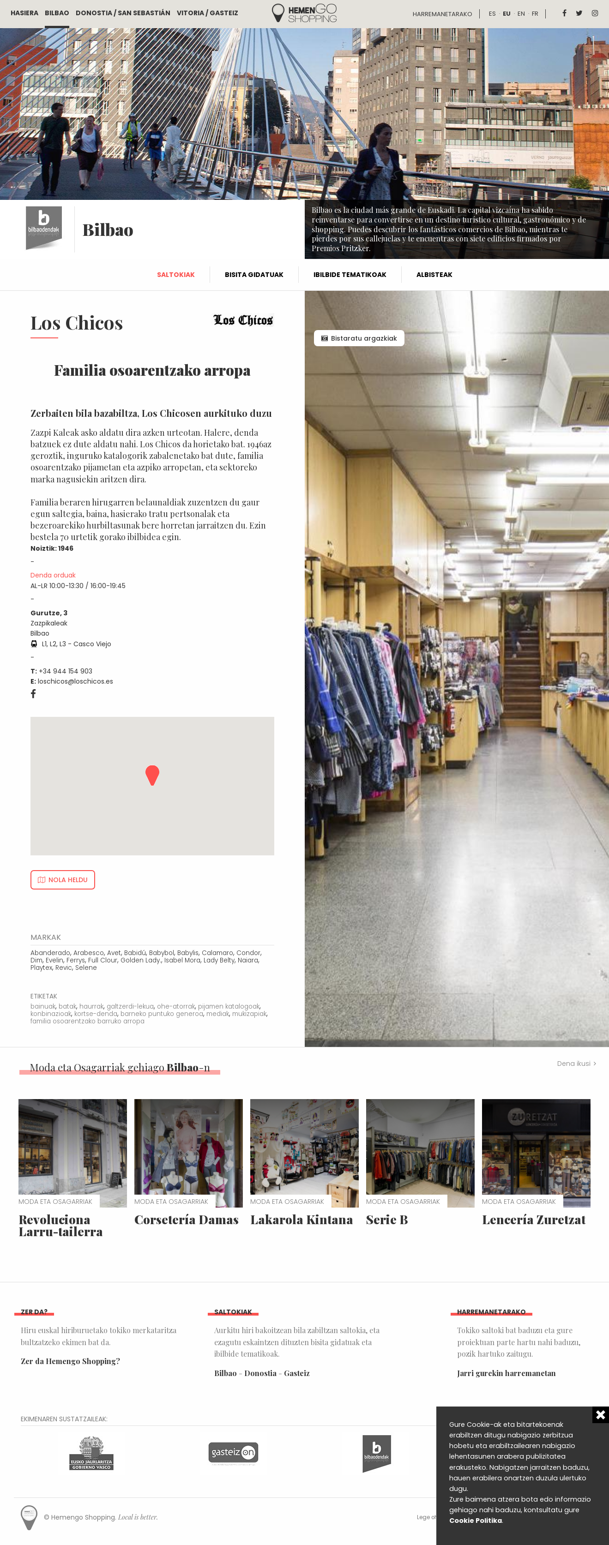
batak (67, 1006)
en (521, 13)
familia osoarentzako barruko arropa (87, 1021)
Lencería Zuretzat (533, 1219)
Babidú (135, 953)
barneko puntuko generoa (162, 1014)
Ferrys (75, 960)
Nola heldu (68, 879)
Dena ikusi (574, 1063)
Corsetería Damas (186, 1219)
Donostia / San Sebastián (123, 13)
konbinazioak (50, 1014)
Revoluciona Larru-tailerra (60, 1225)
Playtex (41, 967)
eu (507, 13)
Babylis (188, 953)
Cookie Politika (475, 1520)
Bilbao (57, 13)
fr (535, 13)
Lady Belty (219, 960)
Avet (114, 953)
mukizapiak (249, 1014)
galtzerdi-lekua (130, 1006)
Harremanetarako (442, 14)
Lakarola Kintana (301, 1219)
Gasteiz (297, 1373)
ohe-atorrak (176, 1006)
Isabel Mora (182, 960)
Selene (86, 967)
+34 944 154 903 (65, 671)
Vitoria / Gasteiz (207, 13)
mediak (217, 1014)
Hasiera (24, 13)
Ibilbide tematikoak (350, 274)
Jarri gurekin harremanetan (506, 1373)
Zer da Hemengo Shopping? (70, 1361)
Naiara (248, 960)
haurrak (91, 1006)
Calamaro (217, 953)
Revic (63, 967)
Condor (248, 953)
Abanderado (50, 953)
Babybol (161, 953)
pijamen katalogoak (228, 1006)
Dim (36, 960)
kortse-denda (95, 1014)
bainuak (42, 1006)
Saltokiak (176, 274)
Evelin (54, 960)
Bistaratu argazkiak (364, 338)
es (492, 13)
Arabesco (88, 953)
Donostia (260, 1373)
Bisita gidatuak (254, 274)
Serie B (387, 1219)
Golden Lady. (141, 960)
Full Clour (102, 960)
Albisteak (434, 274)
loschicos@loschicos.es (75, 681)
